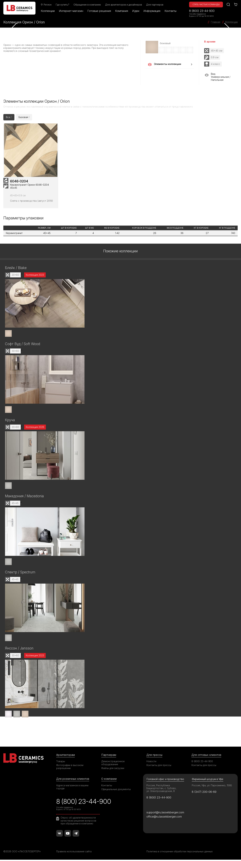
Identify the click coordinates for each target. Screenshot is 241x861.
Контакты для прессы (158, 766)
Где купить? (62, 4)
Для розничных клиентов (72, 780)
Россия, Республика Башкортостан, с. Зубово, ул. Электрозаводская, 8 (161, 789)
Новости (151, 762)
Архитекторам (65, 756)
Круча (10, 422)
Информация (152, 11)
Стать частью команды (206, 4)
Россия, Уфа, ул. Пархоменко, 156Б (212, 786)
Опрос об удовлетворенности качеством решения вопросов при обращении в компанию (78, 822)
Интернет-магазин (71, 11)
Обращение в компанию (87, 4)
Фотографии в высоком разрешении (69, 768)
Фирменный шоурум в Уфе (207, 780)
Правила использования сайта (74, 852)
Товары (60, 762)
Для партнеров (155, 4)
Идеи (135, 11)
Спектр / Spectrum (20, 574)
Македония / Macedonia (24, 498)
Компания (121, 11)
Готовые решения (99, 11)
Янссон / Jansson (19, 650)
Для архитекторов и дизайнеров (123, 4)
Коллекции (48, 11)
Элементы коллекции (164, 64)
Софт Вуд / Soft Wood (22, 346)
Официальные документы (116, 790)
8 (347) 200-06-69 (204, 793)
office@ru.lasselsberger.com (164, 818)
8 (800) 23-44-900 (202, 11)
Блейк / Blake (16, 270)
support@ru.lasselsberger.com (165, 813)
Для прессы (154, 756)
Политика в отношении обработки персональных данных (179, 852)
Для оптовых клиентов (206, 756)
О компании (109, 780)
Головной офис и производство (165, 780)
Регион (46, 4)
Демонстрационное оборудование (113, 764)
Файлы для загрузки (112, 769)
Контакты (171, 11)
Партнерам (108, 756)
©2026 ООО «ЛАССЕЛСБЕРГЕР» (22, 852)
